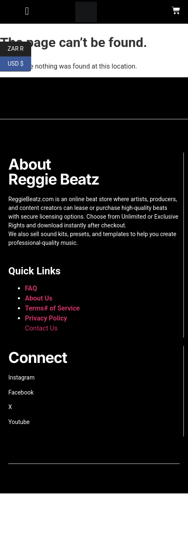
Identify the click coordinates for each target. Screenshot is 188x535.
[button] (27, 11)
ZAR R (19, 49)
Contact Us (41, 328)
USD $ (19, 64)
